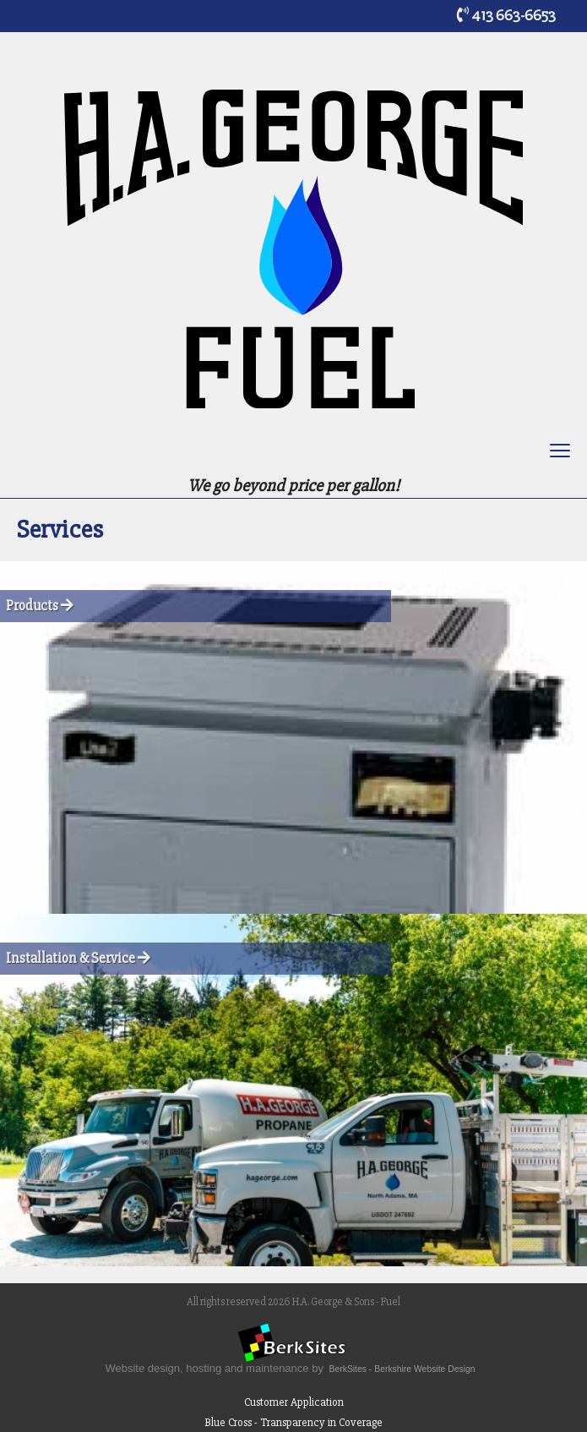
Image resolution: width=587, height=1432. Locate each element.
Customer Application (294, 1402)
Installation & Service (78, 958)
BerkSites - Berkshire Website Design (402, 1369)
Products (39, 606)
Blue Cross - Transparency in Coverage (293, 1422)
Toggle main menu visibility (561, 454)
